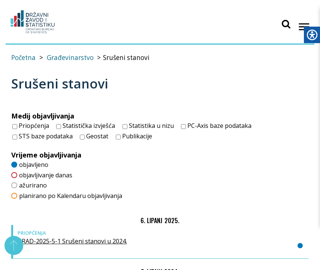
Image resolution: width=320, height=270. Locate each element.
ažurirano (29, 185)
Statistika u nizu (148, 126)
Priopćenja (30, 126)
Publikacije (134, 136)
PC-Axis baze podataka (216, 126)
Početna (23, 57)
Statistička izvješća (85, 126)
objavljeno (29, 164)
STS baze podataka (42, 136)
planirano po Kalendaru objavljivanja (66, 195)
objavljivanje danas (41, 174)
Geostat (94, 136)
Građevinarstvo (70, 57)
